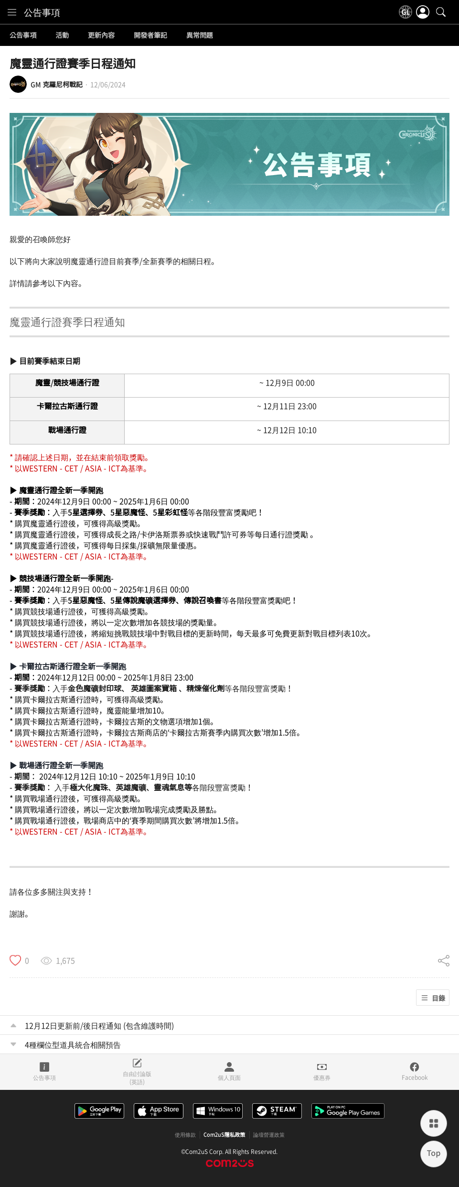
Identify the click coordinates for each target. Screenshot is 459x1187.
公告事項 (42, 12)
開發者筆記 (150, 35)
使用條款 (185, 1135)
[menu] (11, 11)
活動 (62, 35)
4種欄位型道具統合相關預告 (73, 1044)
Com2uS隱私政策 (224, 1135)
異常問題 (199, 35)
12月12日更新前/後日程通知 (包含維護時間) (99, 1025)
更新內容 (101, 35)
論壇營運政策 (269, 1135)
